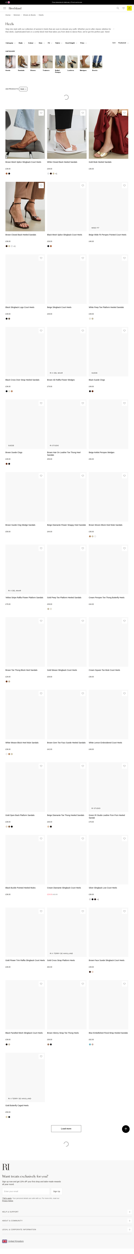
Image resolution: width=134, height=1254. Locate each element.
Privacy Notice (7, 1201)
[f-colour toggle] (32, 43)
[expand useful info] (129, 1221)
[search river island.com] (118, 8)
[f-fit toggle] (50, 43)
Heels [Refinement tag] (23, 89)
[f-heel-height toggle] (71, 43)
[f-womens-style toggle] (21, 43)
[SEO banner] (59, 30)
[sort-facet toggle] (120, 43)
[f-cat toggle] (10, 43)
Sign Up (56, 1191)
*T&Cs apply (7, 1198)
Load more (66, 1129)
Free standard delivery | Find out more (67, 2)
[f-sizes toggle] (41, 43)
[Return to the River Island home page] (17, 8)
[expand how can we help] (129, 1212)
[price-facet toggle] (83, 43)
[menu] (4, 8)
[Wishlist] (41, 113)
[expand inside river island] (129, 1229)
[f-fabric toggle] (59, 43)
